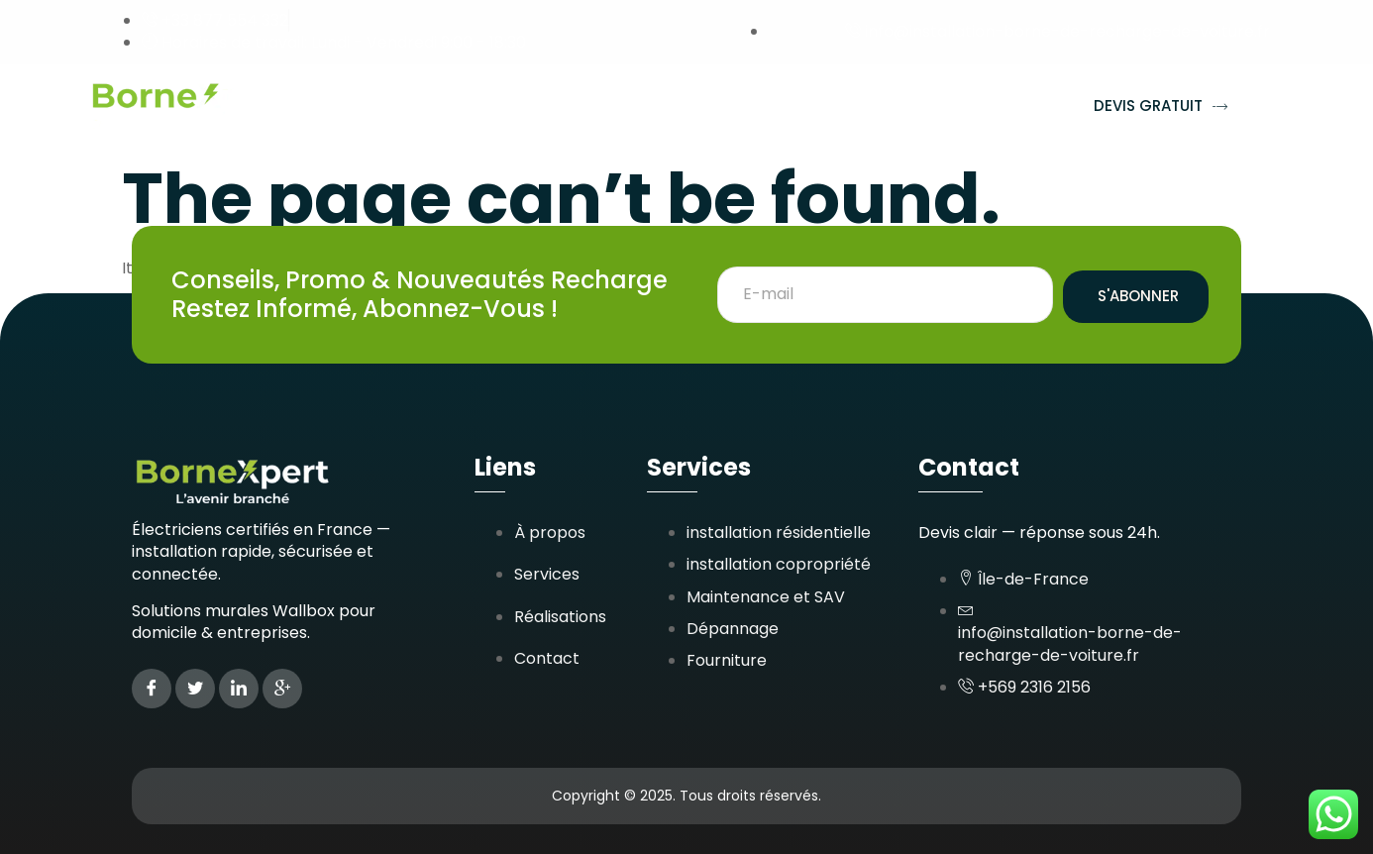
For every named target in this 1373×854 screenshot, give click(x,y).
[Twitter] (195, 688)
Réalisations (615, 106)
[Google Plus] (282, 688)
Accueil (369, 106)
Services (481, 107)
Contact (983, 106)
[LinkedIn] (239, 688)
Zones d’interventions (805, 107)
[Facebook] (151, 688)
